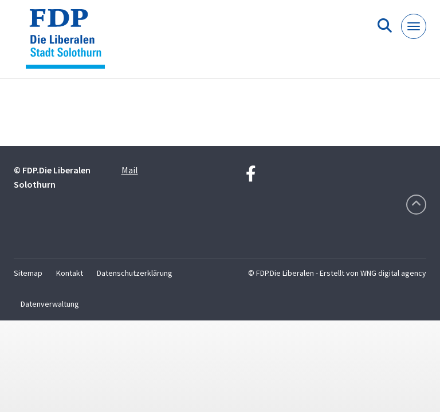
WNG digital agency (393, 273)
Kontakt (69, 273)
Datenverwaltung (50, 304)
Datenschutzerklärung (134, 273)
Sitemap (28, 273)
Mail (129, 170)
